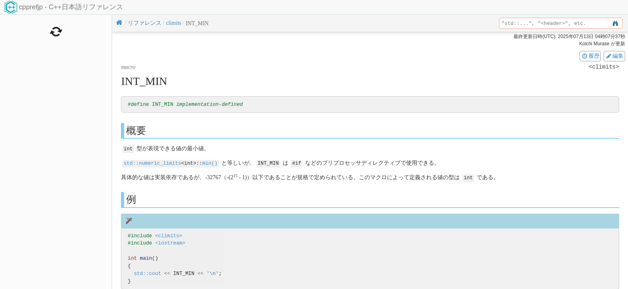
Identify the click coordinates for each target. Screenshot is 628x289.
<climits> (168, 235)
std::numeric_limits (152, 163)
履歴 (590, 56)
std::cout (147, 272)
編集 (614, 56)
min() (209, 163)
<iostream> (170, 242)
